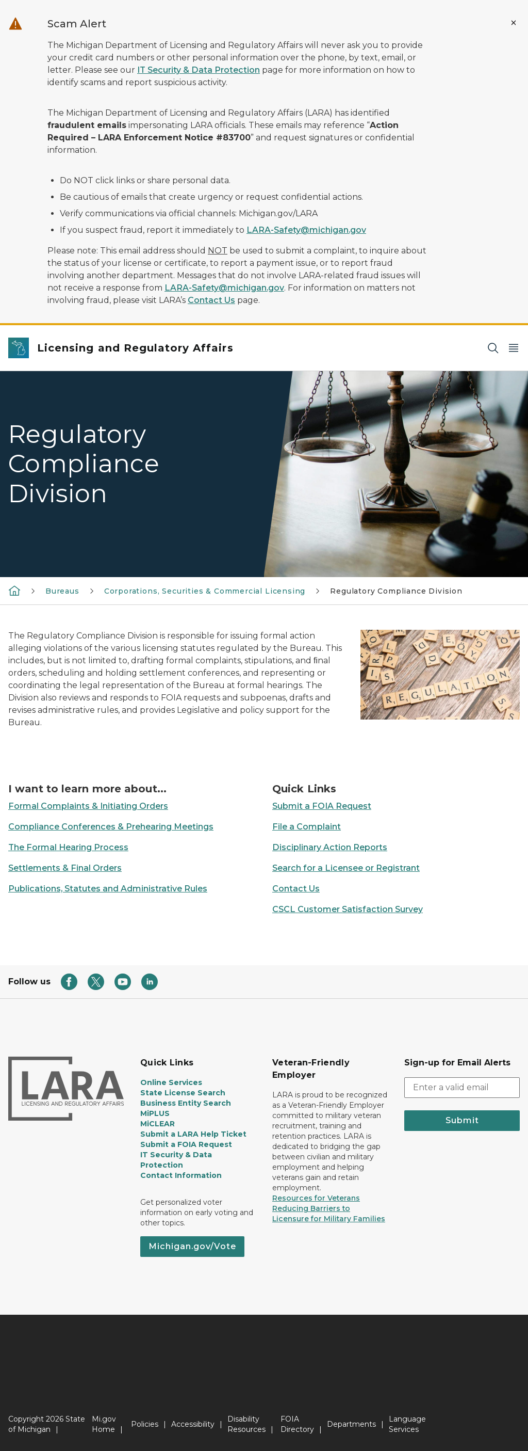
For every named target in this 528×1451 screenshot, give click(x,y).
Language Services (407, 1424)
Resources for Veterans (316, 1198)
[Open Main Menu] (513, 348)
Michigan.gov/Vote (192, 1246)
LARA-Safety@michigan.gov (306, 230)
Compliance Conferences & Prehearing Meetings (110, 827)
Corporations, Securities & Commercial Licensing (205, 591)
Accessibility (192, 1424)
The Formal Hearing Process (68, 847)
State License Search (182, 1092)
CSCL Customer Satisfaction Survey (347, 909)
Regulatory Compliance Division (396, 591)
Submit (462, 1120)
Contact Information (181, 1175)
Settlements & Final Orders (65, 868)
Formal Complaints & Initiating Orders (88, 806)
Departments (351, 1424)
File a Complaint (306, 827)
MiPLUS (155, 1113)
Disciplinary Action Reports (329, 847)
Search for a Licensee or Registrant (346, 868)
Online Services (171, 1082)
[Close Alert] (513, 22)
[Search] (493, 348)
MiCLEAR (157, 1123)
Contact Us (211, 300)
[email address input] (462, 1087)
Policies (144, 1424)
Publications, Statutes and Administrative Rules (107, 889)
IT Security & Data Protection (198, 70)
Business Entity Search (185, 1103)
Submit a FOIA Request (321, 806)
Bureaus (62, 591)
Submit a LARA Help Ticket (193, 1134)
